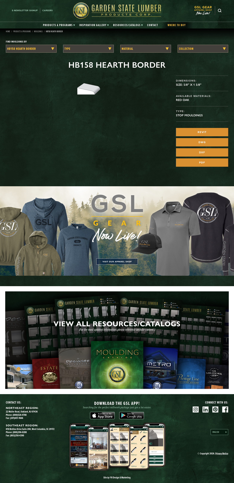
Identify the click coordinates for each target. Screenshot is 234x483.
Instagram (196, 409)
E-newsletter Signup (25, 10)
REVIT (202, 132)
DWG (202, 142)
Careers (47, 10)
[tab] (59, 25)
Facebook (225, 409)
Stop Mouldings (189, 115)
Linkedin (205, 409)
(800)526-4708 (20, 415)
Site (117, 477)
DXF (202, 152)
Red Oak (182, 100)
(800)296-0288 (20, 432)
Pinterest (215, 409)
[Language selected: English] (219, 432)
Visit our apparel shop (117, 261)
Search (219, 10)
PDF (202, 162)
